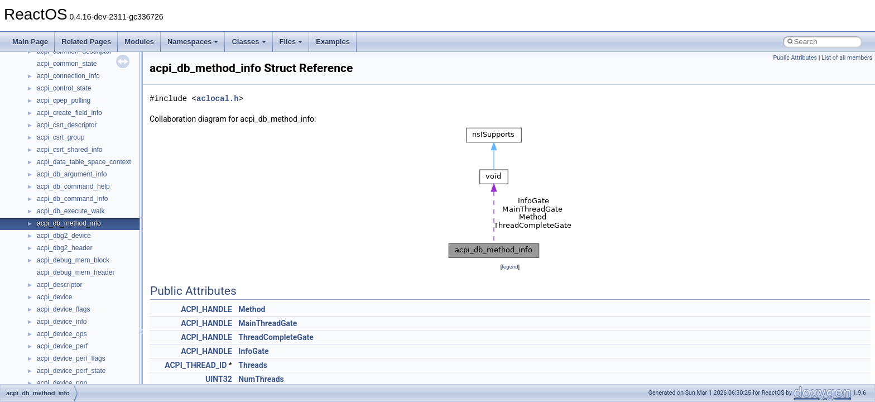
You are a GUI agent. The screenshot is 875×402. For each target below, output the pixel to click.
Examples (333, 41)
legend (510, 267)
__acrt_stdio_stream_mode (77, 120)
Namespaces (193, 41)
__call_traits (55, 329)
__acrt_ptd (53, 71)
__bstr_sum (54, 267)
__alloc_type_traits (65, 145)
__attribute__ (56, 169)
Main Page (30, 41)
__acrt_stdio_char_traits (72, 83)
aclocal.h (217, 98)
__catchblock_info (63, 341)
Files (291, 41)
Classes (249, 41)
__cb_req (51, 353)
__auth (47, 181)
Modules (139, 41)
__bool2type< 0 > (63, 243)
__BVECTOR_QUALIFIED (76, 316)
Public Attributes (795, 57)
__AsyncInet (55, 157)
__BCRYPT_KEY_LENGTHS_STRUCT (96, 206)
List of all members (846, 57)
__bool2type (55, 230)
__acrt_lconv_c (59, 59)
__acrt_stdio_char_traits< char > (85, 95)
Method (251, 309)
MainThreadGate (267, 323)
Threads (252, 365)
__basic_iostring (61, 194)
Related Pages (86, 41)
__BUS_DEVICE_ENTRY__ (79, 292)
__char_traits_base (65, 378)
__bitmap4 (52, 218)
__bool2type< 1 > (63, 255)
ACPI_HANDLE (206, 309)
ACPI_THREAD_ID (196, 365)
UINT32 (218, 379)
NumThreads (260, 379)
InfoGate (253, 351)
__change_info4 (60, 366)
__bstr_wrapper (60, 280)
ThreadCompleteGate (275, 337)
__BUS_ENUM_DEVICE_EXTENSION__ (98, 304)
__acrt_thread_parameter (74, 132)
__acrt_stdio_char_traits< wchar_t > (90, 108)
